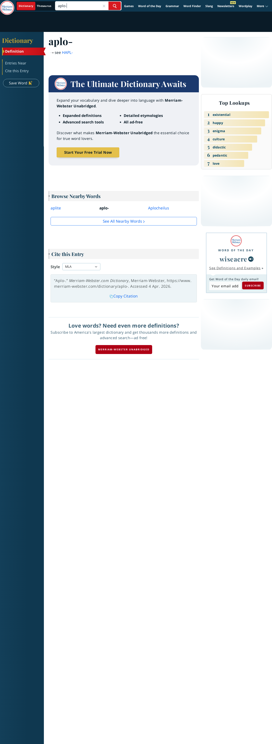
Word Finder (192, 6)
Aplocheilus (158, 208)
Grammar (172, 6)
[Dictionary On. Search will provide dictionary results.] (35, 6)
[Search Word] (114, 6)
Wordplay (245, 6)
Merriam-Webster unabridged (124, 349)
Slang (209, 6)
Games (129, 6)
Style (55, 266)
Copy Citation (124, 296)
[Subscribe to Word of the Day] (225, 286)
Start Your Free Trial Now (88, 152)
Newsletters (225, 6)
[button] (262, 6)
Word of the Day (149, 6)
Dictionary (17, 40)
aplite (56, 208)
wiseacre (233, 259)
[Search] (88, 6)
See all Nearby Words (122, 221)
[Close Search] (104, 6)
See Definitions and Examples (235, 268)
